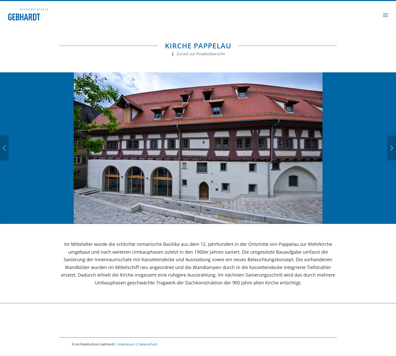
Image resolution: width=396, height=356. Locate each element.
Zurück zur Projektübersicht (201, 53)
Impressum (126, 344)
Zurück (4, 148)
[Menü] (385, 15)
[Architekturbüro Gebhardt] (28, 15)
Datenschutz (147, 344)
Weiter (391, 148)
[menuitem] (385, 15)
